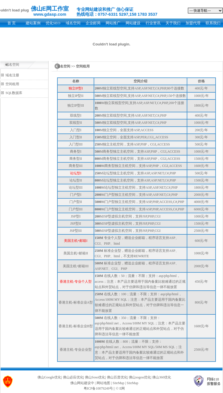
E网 (122, 388)
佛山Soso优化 (95, 377)
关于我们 (173, 23)
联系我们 (213, 23)
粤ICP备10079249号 (98, 388)
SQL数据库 (13, 93)
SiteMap (118, 383)
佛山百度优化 (117, 377)
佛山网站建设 (80, 383)
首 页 (11, 23)
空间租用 (12, 84)
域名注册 (12, 75)
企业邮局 (93, 23)
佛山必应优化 (73, 377)
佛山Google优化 (49, 377)
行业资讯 (153, 23)
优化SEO (53, 23)
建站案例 (33, 23)
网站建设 (133, 23)
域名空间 (73, 23)
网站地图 (103, 383)
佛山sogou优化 (140, 377)
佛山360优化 (161, 377)
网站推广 (113, 23)
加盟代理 (193, 23)
